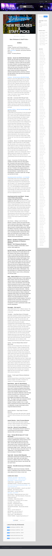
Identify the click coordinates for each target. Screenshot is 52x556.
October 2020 (42, 151)
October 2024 (42, 79)
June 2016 (41, 227)
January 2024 (42, 92)
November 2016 (42, 220)
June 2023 (41, 103)
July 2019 (41, 172)
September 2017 (43, 205)
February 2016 (42, 233)
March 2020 (42, 160)
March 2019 (42, 178)
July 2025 (41, 65)
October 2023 (42, 97)
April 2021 (41, 142)
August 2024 (42, 82)
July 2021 (41, 137)
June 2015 (41, 245)
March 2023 (42, 107)
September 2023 (43, 98)
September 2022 (43, 116)
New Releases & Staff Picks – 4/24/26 (17, 539)
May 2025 (41, 68)
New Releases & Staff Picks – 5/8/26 (17, 533)
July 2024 (41, 83)
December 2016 (42, 218)
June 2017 (41, 209)
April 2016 (41, 230)
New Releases (7, 1)
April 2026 (41, 52)
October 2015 (42, 239)
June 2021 (41, 139)
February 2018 (42, 197)
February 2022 (42, 127)
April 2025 (41, 70)
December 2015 (42, 236)
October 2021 (42, 133)
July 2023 (41, 101)
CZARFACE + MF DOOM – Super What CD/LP (18, 483)
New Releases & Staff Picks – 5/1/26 (17, 536)
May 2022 (41, 122)
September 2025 (43, 62)
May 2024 (41, 86)
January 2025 (42, 74)
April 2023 (41, 106)
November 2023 (42, 95)
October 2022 (42, 115)
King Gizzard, (13, 53)
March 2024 (42, 89)
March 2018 (42, 196)
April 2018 (41, 194)
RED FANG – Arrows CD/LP (14, 499)
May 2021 (41, 140)
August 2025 (42, 64)
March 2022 (42, 125)
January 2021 (42, 146)
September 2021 (43, 134)
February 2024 (42, 91)
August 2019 (42, 170)
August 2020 (42, 154)
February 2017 (42, 215)
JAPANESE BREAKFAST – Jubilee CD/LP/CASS (18, 485)
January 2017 (42, 217)
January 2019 (42, 181)
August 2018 (42, 188)
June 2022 (41, 121)
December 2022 (42, 112)
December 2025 (42, 58)
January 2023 (42, 110)
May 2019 (41, 175)
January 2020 (42, 163)
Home (2, 1)
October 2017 (42, 203)
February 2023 (42, 109)
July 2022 (41, 119)
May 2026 (41, 50)
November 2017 (42, 202)
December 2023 (42, 94)
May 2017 (41, 211)
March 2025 (42, 71)
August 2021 (42, 136)
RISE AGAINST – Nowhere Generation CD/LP (17, 486)
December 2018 (42, 182)
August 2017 (42, 206)
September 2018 (43, 187)
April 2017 (41, 212)
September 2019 (43, 169)
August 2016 (42, 224)
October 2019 (42, 167)
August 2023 (42, 100)
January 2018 (42, 199)
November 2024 (42, 77)
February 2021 (42, 145)
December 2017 (42, 200)
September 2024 (43, 80)
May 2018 (41, 193)
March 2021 (42, 143)
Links (46, 1)
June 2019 (41, 173)
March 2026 (42, 53)
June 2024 (41, 85)
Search (49, 1)
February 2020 (42, 161)
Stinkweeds (22, 36)
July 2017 (41, 208)
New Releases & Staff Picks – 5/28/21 (19, 42)
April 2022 (41, 124)
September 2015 (43, 241)
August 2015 (42, 242)
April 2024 (41, 88)
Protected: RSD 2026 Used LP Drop (17, 542)
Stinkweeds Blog (26, 6)
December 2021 (42, 130)
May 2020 (41, 158)
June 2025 (41, 67)
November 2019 (42, 166)
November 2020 (42, 149)
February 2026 (42, 55)
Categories (13, 1)
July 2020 (41, 155)
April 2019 (41, 176)
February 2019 (42, 179)
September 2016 (43, 223)
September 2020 (43, 152)
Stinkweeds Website (20, 1)
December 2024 (42, 76)
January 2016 (42, 235)
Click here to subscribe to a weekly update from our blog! (43, 25)
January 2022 (42, 128)
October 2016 (42, 221)
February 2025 (42, 73)
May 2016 (41, 229)
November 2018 (42, 184)
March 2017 (42, 214)
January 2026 (42, 56)
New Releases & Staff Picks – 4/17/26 (17, 545)
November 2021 (42, 131)
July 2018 (41, 190)
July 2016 (41, 226)
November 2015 (42, 238)
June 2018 (41, 191)
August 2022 (42, 118)
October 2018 (42, 185)
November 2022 (42, 113)
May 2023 (41, 104)
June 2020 (41, 157)
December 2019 (42, 164)
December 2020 (42, 148)
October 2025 (42, 61)
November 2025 (42, 59)
